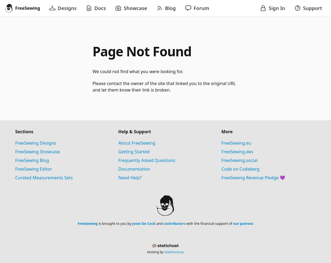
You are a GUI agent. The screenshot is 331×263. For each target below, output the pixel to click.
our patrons (243, 223)
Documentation (134, 169)
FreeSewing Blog (32, 160)
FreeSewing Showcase (37, 152)
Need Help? (130, 178)
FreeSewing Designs (35, 143)
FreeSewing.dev (237, 152)
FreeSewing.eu (236, 143)
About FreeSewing (136, 143)
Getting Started (133, 152)
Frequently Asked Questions (146, 160)
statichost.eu (174, 252)
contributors (174, 223)
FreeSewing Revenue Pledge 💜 (253, 178)
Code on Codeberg (240, 169)
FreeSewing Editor (33, 169)
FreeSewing (87, 223)
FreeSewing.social (239, 160)
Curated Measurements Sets (44, 178)
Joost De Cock (144, 223)
